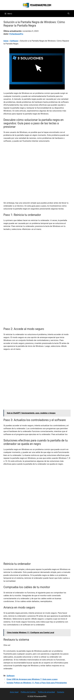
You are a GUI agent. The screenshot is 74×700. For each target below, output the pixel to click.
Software (14, 41)
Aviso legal (14, 692)
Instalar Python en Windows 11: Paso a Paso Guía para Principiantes (37, 683)
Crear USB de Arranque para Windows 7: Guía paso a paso (32, 679)
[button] (68, 13)
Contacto (60, 692)
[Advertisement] (37, 161)
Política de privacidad (46, 692)
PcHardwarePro (16, 34)
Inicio (5, 41)
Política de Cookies (28, 692)
